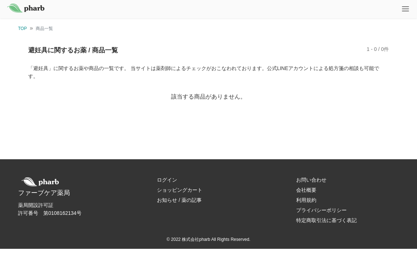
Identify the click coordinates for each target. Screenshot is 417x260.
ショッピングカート (179, 190)
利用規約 (306, 200)
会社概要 (306, 190)
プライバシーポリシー (321, 210)
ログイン (167, 180)
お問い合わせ (311, 180)
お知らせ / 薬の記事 (179, 200)
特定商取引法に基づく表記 (326, 220)
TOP (22, 28)
